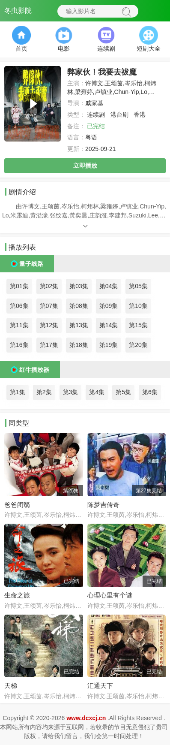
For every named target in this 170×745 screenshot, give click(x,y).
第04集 (108, 286)
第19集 (108, 344)
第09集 (108, 305)
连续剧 (96, 114)
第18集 (78, 344)
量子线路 (31, 263)
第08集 (78, 305)
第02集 (49, 286)
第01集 (19, 286)
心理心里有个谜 (109, 595)
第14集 (108, 325)
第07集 (49, 305)
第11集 (19, 325)
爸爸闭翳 (17, 504)
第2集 (44, 392)
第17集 (49, 344)
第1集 (17, 392)
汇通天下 (100, 685)
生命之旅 (17, 595)
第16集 (19, 344)
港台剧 (119, 114)
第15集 (138, 325)
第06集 (19, 305)
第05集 (138, 286)
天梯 (10, 685)
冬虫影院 (18, 10)
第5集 (123, 392)
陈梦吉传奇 (103, 504)
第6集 (150, 392)
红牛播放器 (34, 369)
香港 (140, 114)
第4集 (96, 392)
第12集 (49, 325)
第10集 (138, 305)
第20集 (138, 344)
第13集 (78, 325)
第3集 (70, 392)
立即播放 (85, 165)
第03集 (78, 286)
